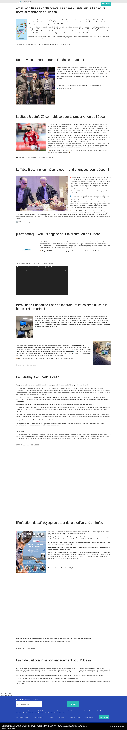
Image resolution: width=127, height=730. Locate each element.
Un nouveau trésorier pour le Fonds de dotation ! (50, 60)
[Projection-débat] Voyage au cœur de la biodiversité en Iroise (59, 523)
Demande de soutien (22, 717)
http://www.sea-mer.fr (52, 242)
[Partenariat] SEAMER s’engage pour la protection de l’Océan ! (59, 234)
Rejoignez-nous (38, 717)
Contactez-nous (75, 717)
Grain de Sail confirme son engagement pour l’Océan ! (54, 660)
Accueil (23, 3)
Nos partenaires (81, 3)
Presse (51, 717)
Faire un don (106, 4)
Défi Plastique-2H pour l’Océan (37, 377)
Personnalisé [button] (113, 726)
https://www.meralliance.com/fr (53, 317)
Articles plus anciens (6, 693)
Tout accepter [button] (121, 726)
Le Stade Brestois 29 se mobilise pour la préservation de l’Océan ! (62, 117)
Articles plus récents (6, 695)
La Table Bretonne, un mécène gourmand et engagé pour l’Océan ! (62, 169)
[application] (42, 280)
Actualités (55, 3)
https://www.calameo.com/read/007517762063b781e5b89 (52, 44)
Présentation (37, 3)
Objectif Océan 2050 (67, 3)
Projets (47, 3)
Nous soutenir (94, 3)
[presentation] (54, 704)
